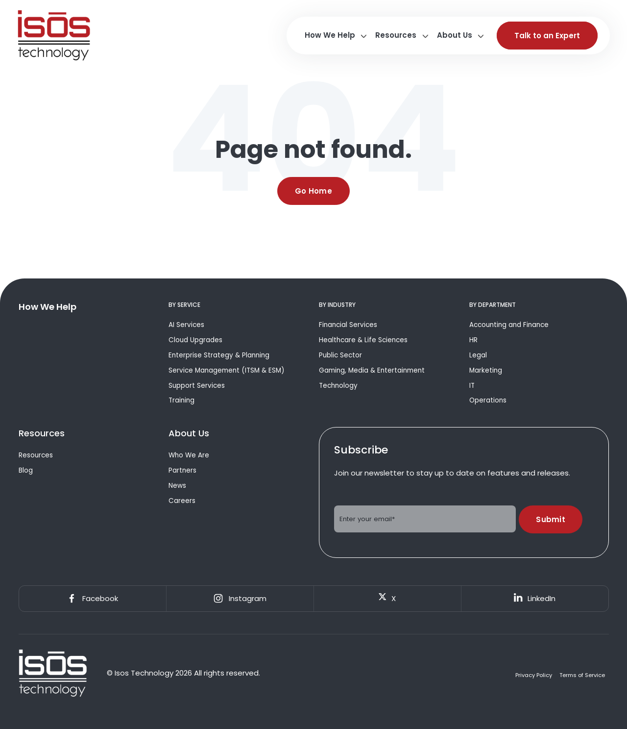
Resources (395, 35)
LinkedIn (534, 598)
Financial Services (348, 324)
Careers (182, 500)
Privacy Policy (533, 675)
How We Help (330, 35)
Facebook (92, 598)
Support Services (197, 385)
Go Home (313, 191)
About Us (454, 35)
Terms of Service (582, 675)
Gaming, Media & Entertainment (372, 370)
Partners (182, 470)
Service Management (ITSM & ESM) (226, 370)
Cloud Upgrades (195, 340)
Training (181, 400)
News (177, 485)
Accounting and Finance (509, 324)
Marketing (485, 370)
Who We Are (189, 455)
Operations (487, 400)
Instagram (239, 598)
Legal (478, 355)
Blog (26, 470)
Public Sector (340, 355)
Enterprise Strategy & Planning (219, 355)
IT (472, 385)
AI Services (186, 324)
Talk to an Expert (547, 35)
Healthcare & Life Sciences (363, 340)
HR (473, 340)
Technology (338, 385)
